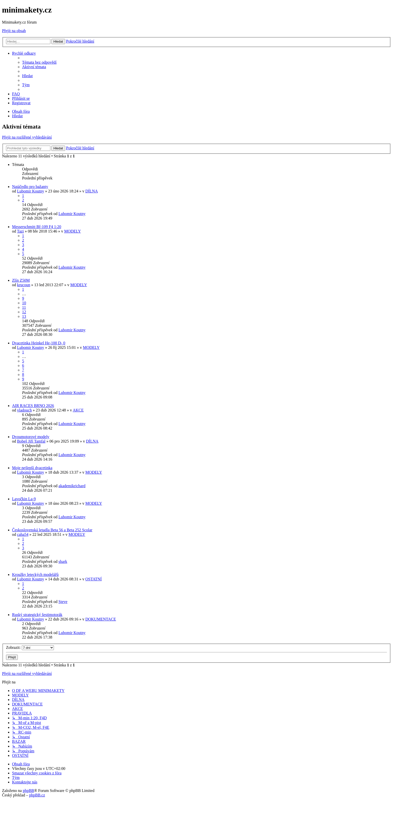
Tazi (20, 231)
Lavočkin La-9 (24, 499)
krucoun (23, 285)
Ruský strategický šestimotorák (37, 614)
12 (24, 312)
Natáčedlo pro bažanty (30, 186)
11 (24, 307)
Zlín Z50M (21, 280)
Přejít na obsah (14, 31)
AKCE (78, 410)
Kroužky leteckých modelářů (35, 574)
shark (62, 561)
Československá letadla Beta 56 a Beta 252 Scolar (52, 530)
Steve (62, 601)
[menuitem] (39, 62)
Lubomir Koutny (30, 191)
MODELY (72, 231)
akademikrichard (71, 486)
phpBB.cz (37, 795)
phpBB (28, 790)
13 (24, 316)
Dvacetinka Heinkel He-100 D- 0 (38, 343)
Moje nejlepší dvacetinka (32, 468)
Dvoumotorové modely (30, 437)
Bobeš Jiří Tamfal (31, 441)
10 (24, 303)
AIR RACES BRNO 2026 (33, 405)
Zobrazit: (30, 647)
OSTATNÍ (93, 579)
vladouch (24, 410)
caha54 (22, 534)
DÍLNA (91, 191)
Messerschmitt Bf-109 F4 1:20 (36, 227)
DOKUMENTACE (100, 619)
